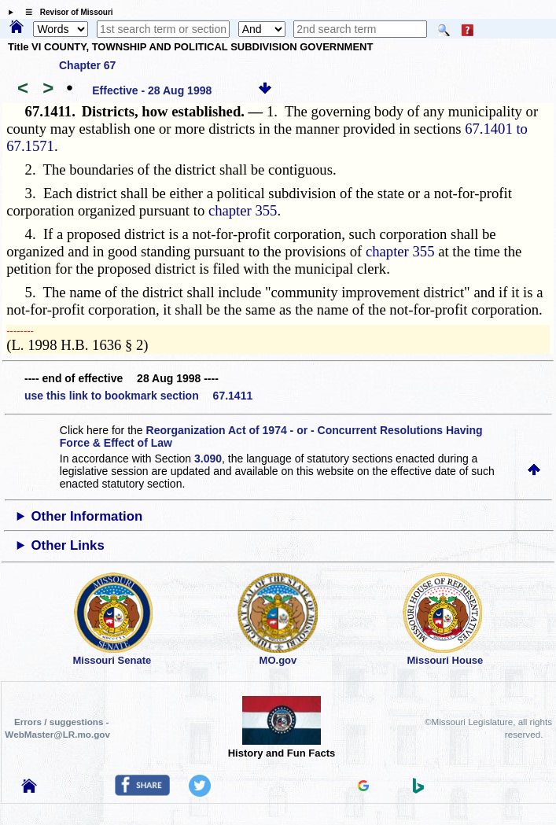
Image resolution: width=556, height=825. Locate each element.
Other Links (68, 545)
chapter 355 (243, 210)
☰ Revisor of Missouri (65, 12)
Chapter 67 (87, 65)
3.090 (208, 458)
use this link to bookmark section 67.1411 (138, 395)
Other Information (87, 516)
